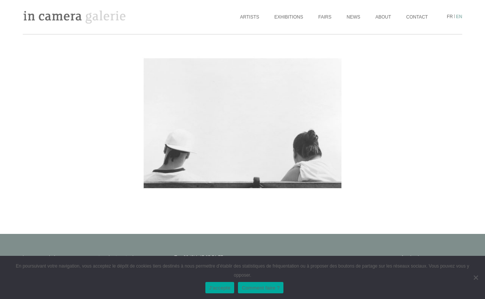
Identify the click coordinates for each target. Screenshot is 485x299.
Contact (417, 17)
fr (450, 16)
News (353, 17)
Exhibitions (288, 17)
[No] (475, 277)
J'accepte (220, 288)
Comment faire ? (261, 288)
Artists (249, 17)
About (383, 17)
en (459, 16)
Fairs (325, 17)
